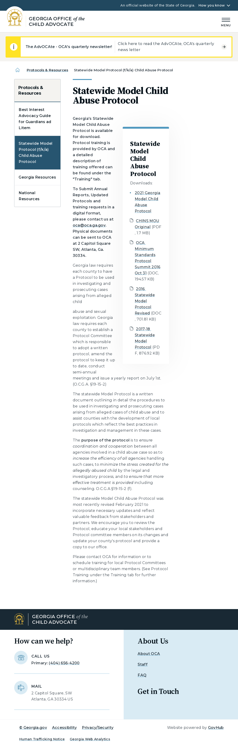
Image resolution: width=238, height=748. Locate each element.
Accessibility (64, 727)
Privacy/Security (97, 727)
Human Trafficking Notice (42, 739)
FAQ (142, 675)
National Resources (29, 196)
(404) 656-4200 (64, 663)
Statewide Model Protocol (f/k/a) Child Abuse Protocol (35, 152)
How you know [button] (211, 5)
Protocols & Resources (47, 70)
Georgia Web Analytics (90, 739)
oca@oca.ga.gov (89, 225)
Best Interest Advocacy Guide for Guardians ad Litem (35, 118)
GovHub (216, 727)
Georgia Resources (37, 177)
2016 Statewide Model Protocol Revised (145, 301)
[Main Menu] (226, 21)
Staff (143, 664)
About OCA (149, 653)
